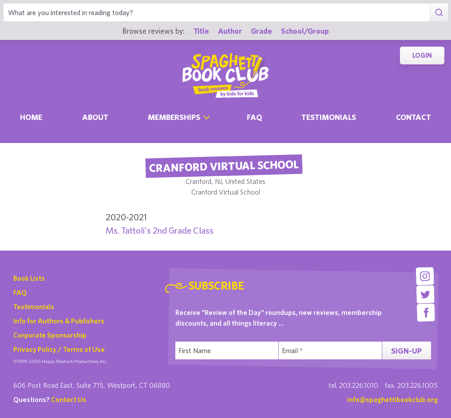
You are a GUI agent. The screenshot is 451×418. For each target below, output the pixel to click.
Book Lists (29, 278)
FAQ (20, 292)
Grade (261, 30)
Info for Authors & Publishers (58, 321)
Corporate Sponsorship (50, 335)
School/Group (305, 30)
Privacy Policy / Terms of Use (59, 349)
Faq (254, 117)
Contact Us (68, 399)
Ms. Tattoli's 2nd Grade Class (160, 230)
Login (422, 55)
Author (230, 30)
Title (201, 30)
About (95, 117)
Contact (413, 117)
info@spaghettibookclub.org (392, 399)
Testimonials (328, 117)
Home (31, 117)
